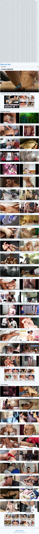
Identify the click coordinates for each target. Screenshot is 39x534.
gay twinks (23, 93)
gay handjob (28, 93)
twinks (8, 93)
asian (15, 93)
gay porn (11, 93)
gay (1, 93)
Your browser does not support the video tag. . (19, 81)
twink (4, 93)
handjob (18, 93)
